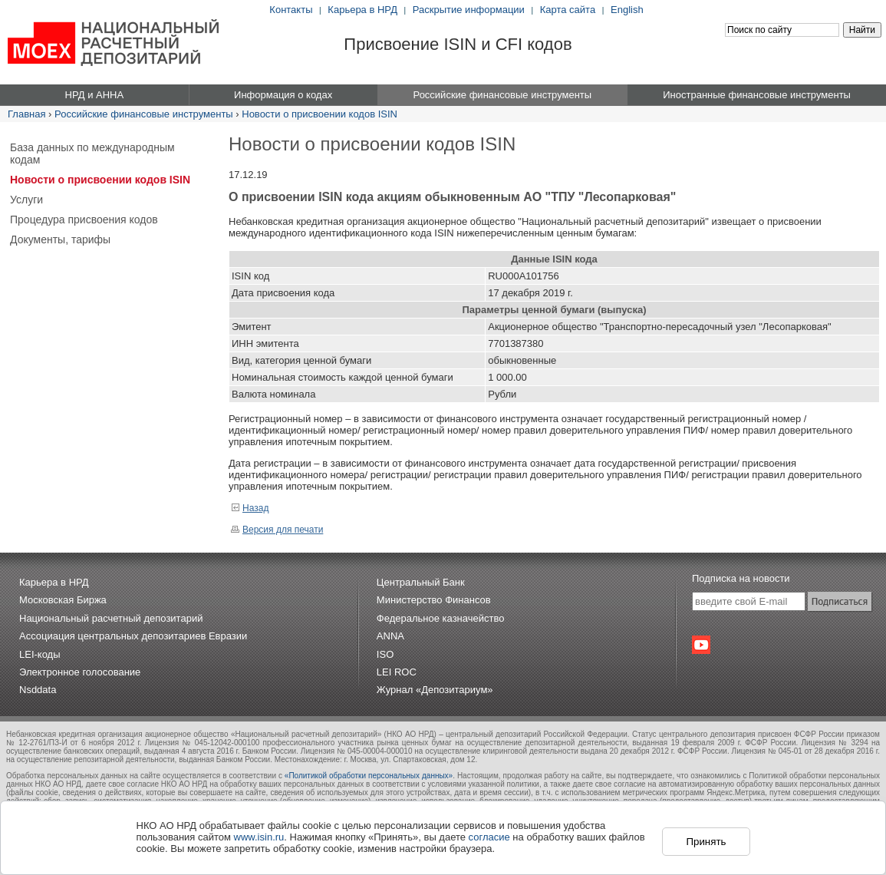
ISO (385, 654)
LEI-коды (40, 654)
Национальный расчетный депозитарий (111, 618)
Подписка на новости (741, 578)
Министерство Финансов (434, 600)
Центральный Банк (421, 582)
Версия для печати (277, 529)
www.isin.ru (259, 837)
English (627, 9)
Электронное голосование (79, 672)
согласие (489, 837)
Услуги (26, 199)
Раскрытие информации (469, 9)
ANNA (390, 636)
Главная (26, 114)
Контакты (290, 9)
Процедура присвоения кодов (84, 219)
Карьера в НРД (362, 9)
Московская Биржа (63, 600)
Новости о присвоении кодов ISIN (319, 114)
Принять (706, 841)
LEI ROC (397, 672)
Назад (249, 508)
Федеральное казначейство (441, 618)
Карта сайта (567, 9)
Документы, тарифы (60, 239)
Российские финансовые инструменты (143, 114)
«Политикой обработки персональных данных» (369, 775)
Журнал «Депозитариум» (435, 689)
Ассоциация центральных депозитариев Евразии (133, 636)
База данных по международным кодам (92, 153)
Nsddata (37, 689)
